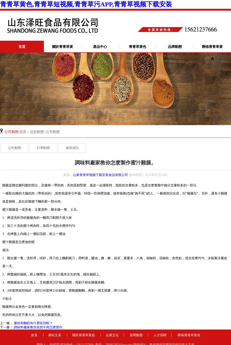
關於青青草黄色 (62, 53)
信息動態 (37, 132)
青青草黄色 (137, 47)
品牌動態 (175, 47)
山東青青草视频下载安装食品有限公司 (100, 175)
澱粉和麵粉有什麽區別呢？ (33, 323)
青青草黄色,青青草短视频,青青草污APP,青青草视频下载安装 (86, 4)
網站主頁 (54, 335)
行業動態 (43, 148)
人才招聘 (160, 335)
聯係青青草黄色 (212, 53)
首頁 (21, 47)
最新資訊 (72, 148)
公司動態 (14, 148)
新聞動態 (136, 335)
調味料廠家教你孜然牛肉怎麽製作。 (39, 327)
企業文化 (112, 335)
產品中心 (100, 47)
